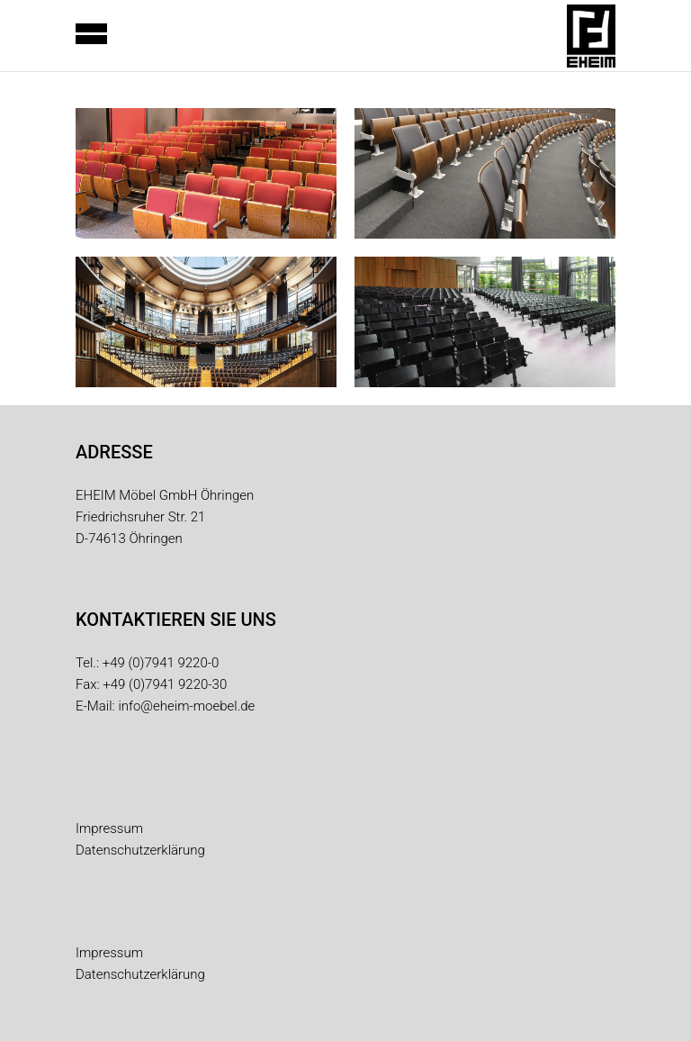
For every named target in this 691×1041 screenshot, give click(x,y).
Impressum (109, 828)
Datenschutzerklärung (140, 850)
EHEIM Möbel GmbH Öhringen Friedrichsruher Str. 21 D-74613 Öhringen (165, 517)
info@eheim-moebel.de (186, 706)
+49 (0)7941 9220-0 (161, 663)
